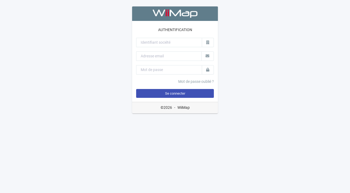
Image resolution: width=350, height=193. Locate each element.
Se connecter (175, 93)
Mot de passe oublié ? (196, 81)
